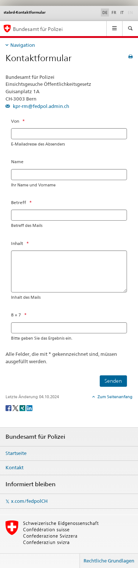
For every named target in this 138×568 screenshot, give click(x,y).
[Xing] (23, 407)
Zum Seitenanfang (114, 396)
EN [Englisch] (131, 12)
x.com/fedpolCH (29, 501)
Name (17, 161)
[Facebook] (9, 407)
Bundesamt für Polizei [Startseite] (38, 29)
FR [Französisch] (114, 12)
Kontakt (15, 467)
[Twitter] (16, 407)
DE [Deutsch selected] (104, 12)
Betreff (18, 202)
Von (15, 121)
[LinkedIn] (29, 407)
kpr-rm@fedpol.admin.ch (40, 106)
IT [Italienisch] (122, 12)
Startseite (16, 453)
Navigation (22, 45)
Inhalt (17, 243)
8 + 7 (16, 315)
